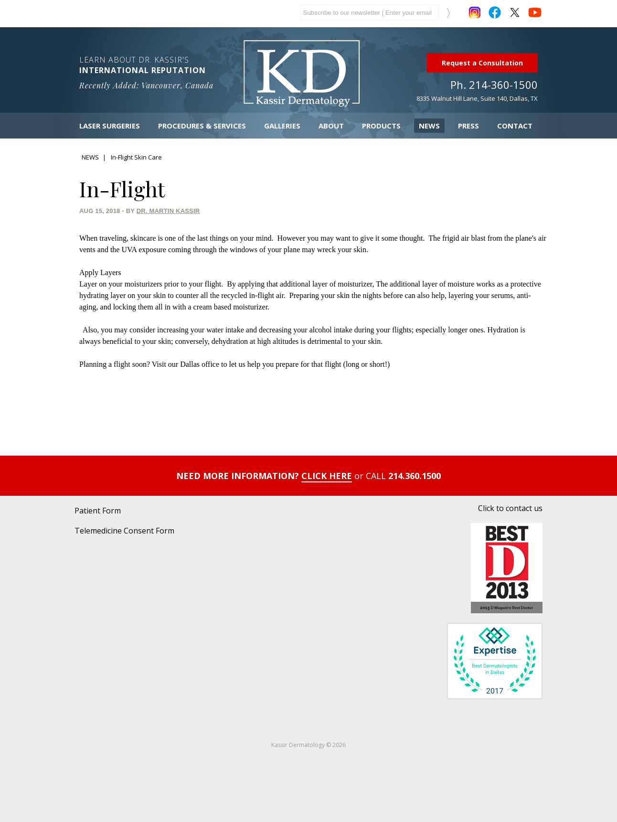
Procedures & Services (202, 125)
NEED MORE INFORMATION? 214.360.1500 (308, 475)
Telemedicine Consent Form (124, 530)
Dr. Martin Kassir (168, 210)
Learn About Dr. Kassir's (152, 72)
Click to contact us (510, 508)
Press (468, 125)
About (331, 125)
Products (381, 125)
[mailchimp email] (369, 13)
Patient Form (97, 510)
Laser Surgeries (109, 125)
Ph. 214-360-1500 (494, 84)
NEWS (90, 157)
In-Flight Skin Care (136, 157)
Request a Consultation (482, 62)
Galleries (282, 125)
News (429, 125)
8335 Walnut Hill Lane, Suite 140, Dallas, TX (477, 98)
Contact (514, 125)
